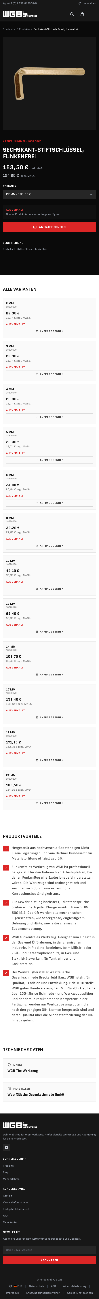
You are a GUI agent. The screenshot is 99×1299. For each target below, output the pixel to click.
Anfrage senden (49, 227)
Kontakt (7, 1196)
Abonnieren (49, 1260)
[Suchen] (72, 14)
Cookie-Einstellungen (80, 1293)
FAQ (5, 1215)
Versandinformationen (16, 1202)
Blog (5, 1172)
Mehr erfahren (11, 1179)
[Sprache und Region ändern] (79, 3)
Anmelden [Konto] (90, 3)
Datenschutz (36, 1286)
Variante (9, 186)
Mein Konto (10, 1222)
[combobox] (49, 194)
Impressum (13, 1293)
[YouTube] (6, 1147)
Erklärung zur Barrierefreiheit (43, 1293)
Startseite (9, 29)
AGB (53, 1286)
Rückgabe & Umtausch (16, 1209)
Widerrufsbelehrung (74, 1286)
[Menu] (92, 14)
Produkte (24, 29)
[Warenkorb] (82, 14)
